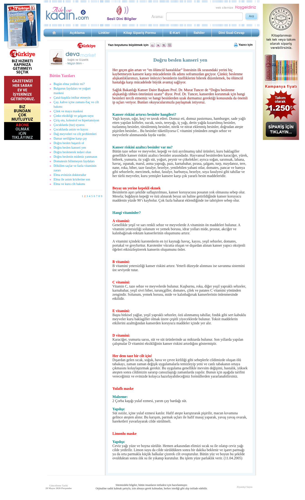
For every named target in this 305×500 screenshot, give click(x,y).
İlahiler (199, 33)
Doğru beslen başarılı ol (69, 143)
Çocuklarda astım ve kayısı (71, 129)
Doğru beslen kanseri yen (70, 147)
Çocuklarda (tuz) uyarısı (69, 125)
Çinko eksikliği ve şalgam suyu (73, 116)
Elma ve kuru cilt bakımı (69, 184)
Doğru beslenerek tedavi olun (72, 152)
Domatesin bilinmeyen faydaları (74, 161)
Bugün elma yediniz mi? (69, 84)
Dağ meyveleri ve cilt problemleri (75, 134)
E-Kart (175, 33)
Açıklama (77, 33)
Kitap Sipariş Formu (139, 33)
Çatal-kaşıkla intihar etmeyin (72, 97)
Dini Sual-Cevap (231, 33)
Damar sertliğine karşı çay (70, 138)
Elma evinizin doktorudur (70, 175)
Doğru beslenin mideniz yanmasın (75, 156)
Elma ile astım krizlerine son (72, 179)
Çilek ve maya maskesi (68, 111)
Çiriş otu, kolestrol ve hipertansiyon (76, 120)
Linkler (104, 33)
